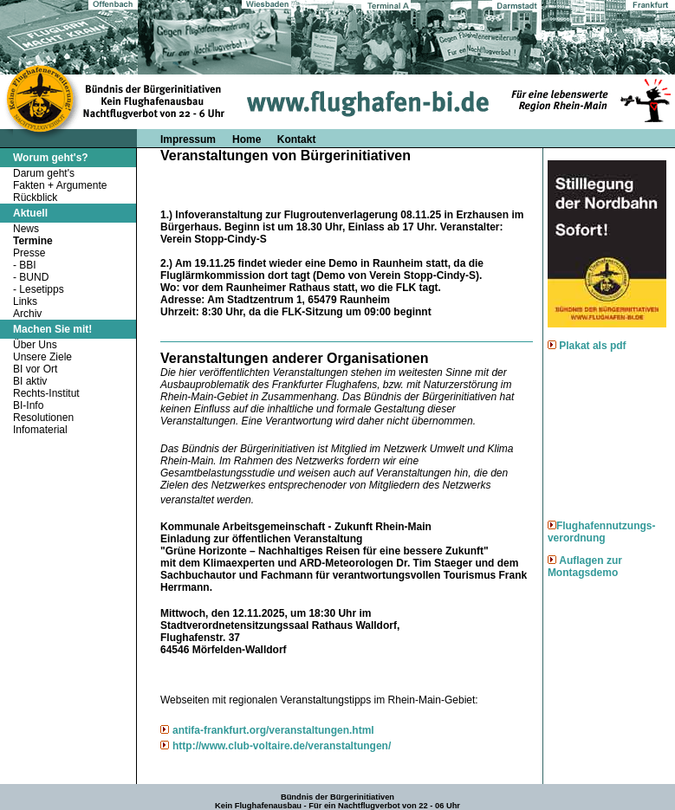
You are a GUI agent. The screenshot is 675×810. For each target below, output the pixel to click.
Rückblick (35, 197)
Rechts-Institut (46, 393)
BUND (34, 277)
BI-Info (28, 405)
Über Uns (35, 345)
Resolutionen (43, 417)
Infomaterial (40, 430)
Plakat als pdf (592, 346)
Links (25, 301)
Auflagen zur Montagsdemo (585, 566)
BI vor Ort (35, 369)
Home (248, 139)
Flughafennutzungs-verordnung (602, 532)
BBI (27, 265)
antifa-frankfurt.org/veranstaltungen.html (273, 730)
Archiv (27, 314)
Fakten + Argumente (60, 185)
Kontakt (296, 139)
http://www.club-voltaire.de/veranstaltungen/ (281, 746)
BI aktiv (30, 381)
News (26, 229)
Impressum (188, 139)
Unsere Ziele (42, 357)
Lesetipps (41, 289)
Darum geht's (44, 173)
